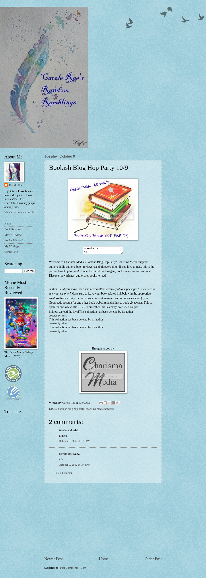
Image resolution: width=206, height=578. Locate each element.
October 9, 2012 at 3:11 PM (74, 442)
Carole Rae (66, 455)
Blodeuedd (65, 431)
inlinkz (64, 317)
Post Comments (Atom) (73, 569)
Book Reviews (12, 229)
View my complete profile (19, 212)
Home (104, 560)
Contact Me (11, 251)
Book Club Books (14, 240)
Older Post (153, 560)
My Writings (11, 246)
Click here (146, 290)
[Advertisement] (103, 521)
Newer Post (53, 560)
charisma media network (100, 410)
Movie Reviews (13, 234)
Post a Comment (63, 474)
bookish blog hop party (71, 410)
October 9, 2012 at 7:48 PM (74, 466)
